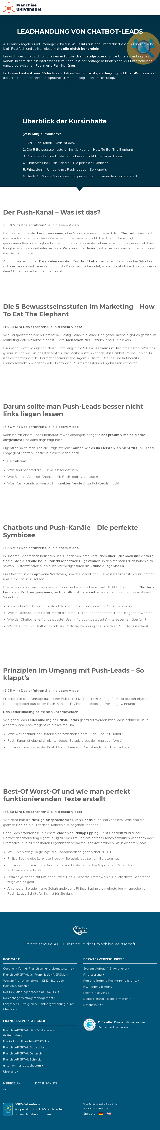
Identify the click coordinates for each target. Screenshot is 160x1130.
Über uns (9, 1068)
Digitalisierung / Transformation (106, 998)
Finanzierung (92, 974)
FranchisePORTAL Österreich (23, 1051)
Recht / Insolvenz (95, 992)
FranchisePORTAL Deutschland (25, 1045)
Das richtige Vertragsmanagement (28, 997)
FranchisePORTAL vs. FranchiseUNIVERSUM (34, 974)
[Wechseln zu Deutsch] (101, 1110)
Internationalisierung (97, 986)
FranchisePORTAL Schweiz (22, 1057)
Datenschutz (92, 1003)
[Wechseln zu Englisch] (109, 1110)
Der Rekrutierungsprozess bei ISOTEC (30, 991)
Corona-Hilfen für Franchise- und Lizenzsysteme (37, 968)
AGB (6, 1086)
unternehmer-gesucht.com (22, 1063)
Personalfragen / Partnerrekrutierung (110, 980)
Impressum (11, 1080)
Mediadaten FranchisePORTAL (25, 1039)
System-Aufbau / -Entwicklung (105, 968)
